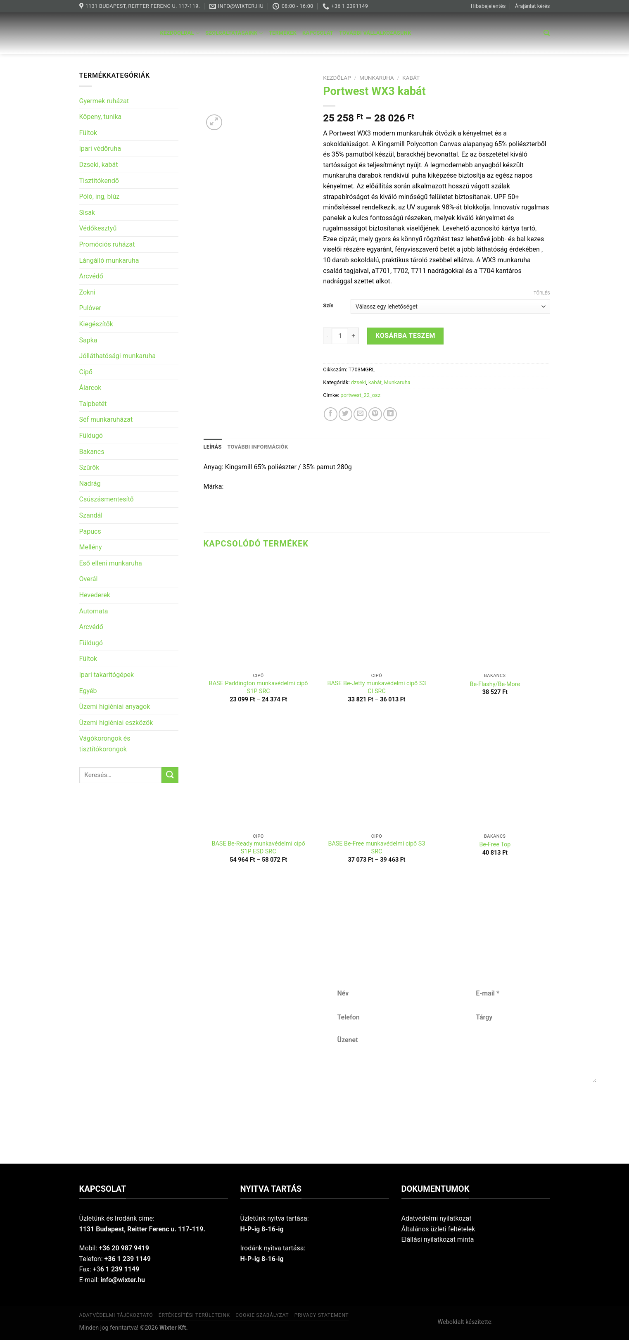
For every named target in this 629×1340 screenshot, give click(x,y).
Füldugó (91, 436)
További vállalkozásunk (375, 33)
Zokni (87, 292)
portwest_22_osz (360, 395)
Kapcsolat (317, 33)
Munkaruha (376, 77)
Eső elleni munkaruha (110, 563)
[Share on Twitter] (345, 414)
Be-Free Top (494, 844)
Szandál (91, 515)
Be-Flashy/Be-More (495, 684)
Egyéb (88, 691)
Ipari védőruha (100, 148)
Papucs (90, 531)
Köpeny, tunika (100, 117)
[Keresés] (547, 33)
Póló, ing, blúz (99, 196)
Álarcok (90, 388)
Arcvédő (91, 276)
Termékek (283, 33)
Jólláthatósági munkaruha (117, 356)
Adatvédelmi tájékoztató (116, 1315)
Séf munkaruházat (106, 419)
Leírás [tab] (213, 447)
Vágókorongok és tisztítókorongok (105, 743)
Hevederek (94, 595)
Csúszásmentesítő (106, 499)
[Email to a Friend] (360, 414)
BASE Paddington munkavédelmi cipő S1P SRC (258, 687)
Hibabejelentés (488, 6)
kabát (411, 77)
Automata (93, 611)
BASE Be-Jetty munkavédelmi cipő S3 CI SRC (376, 687)
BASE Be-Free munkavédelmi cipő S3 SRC (376, 847)
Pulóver (90, 308)
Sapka (88, 340)
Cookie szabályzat (262, 1315)
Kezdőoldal (180, 33)
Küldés (468, 1110)
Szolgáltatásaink (234, 33)
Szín (328, 306)
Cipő (86, 372)
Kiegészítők (96, 324)
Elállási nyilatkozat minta (437, 1239)
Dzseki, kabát (98, 165)
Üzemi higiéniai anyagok (114, 706)
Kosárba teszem (405, 336)
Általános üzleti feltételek (438, 1229)
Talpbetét (93, 404)
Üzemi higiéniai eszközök (116, 723)
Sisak (87, 212)
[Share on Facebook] (330, 414)
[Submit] (169, 775)
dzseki (358, 382)
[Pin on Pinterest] (375, 414)
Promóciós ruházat (107, 244)
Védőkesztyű (98, 228)
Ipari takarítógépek (106, 675)
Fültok (88, 133)
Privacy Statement (321, 1315)
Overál (88, 579)
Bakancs (91, 452)
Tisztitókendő (99, 181)
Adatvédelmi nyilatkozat (436, 1218)
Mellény (90, 547)
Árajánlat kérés (532, 6)
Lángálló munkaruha (109, 260)
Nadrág (90, 483)
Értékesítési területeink (194, 1315)
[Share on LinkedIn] (390, 414)
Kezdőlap (337, 77)
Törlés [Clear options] (542, 293)
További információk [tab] (258, 447)
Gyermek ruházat (104, 101)
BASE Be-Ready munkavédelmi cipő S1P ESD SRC (258, 847)
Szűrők (89, 467)
